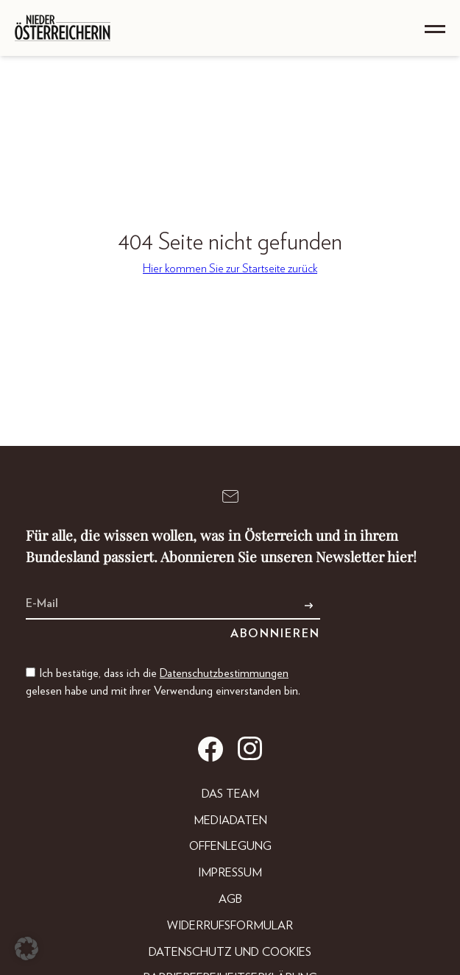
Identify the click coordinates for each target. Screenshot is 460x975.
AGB (230, 899)
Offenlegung (230, 846)
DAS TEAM (230, 794)
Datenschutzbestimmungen (224, 673)
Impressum (230, 873)
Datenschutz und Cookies (230, 952)
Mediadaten (230, 820)
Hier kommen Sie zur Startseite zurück (230, 268)
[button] (26, 948)
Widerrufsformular (230, 926)
